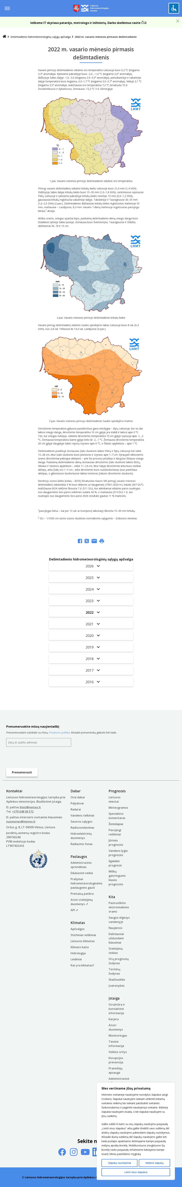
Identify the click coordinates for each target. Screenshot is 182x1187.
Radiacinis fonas (82, 844)
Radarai (76, 809)
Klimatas (78, 922)
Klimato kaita (80, 947)
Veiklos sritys (118, 1052)
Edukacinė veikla (82, 873)
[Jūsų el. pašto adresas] (38, 742)
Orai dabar (78, 797)
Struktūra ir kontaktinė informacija (117, 1009)
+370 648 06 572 (23, 811)
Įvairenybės (117, 986)
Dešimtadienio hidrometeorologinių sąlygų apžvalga (40, 36)
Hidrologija (78, 953)
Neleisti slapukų (154, 1163)
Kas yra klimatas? (82, 965)
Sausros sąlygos (81, 821)
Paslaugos (79, 856)
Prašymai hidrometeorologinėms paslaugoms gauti (86, 883)
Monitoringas (118, 1035)
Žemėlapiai (116, 824)
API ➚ (74, 910)
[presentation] (33, 757)
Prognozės (117, 791)
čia (144, 22)
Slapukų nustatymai (119, 1163)
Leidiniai (76, 959)
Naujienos (115, 928)
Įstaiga (114, 998)
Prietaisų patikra (82, 894)
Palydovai (77, 803)
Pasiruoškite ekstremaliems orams (119, 907)
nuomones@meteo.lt (21, 821)
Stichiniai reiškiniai (83, 935)
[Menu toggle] (7, 8)
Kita (112, 897)
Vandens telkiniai (82, 815)
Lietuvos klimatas (83, 941)
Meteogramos (118, 808)
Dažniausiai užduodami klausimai (116, 938)
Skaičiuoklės (117, 980)
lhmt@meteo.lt (30, 807)
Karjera (114, 1019)
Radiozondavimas (82, 828)
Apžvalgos (78, 929)
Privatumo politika (59, 732)
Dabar (76, 791)
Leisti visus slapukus (136, 1172)
